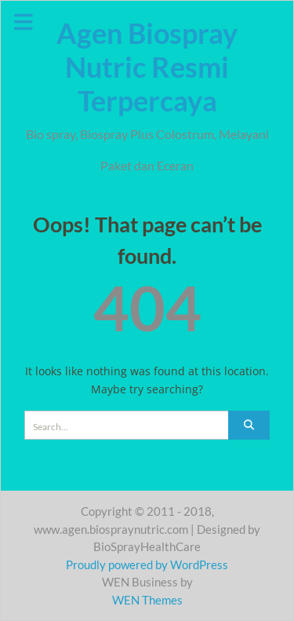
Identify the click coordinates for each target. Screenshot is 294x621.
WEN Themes (147, 600)
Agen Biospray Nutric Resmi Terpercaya (147, 67)
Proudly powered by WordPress (147, 564)
